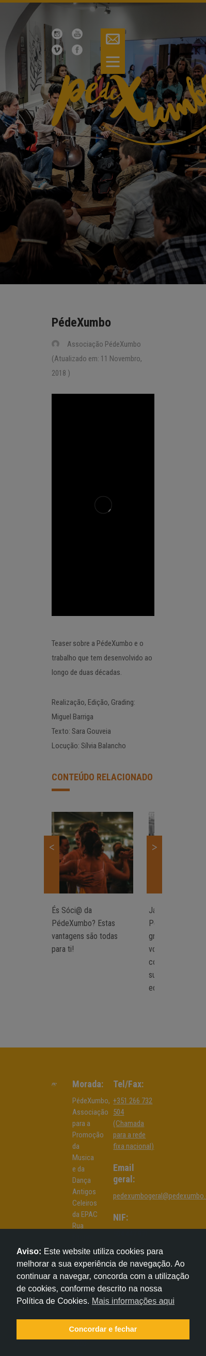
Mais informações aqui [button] (133, 1301)
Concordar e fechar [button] (103, 1329)
